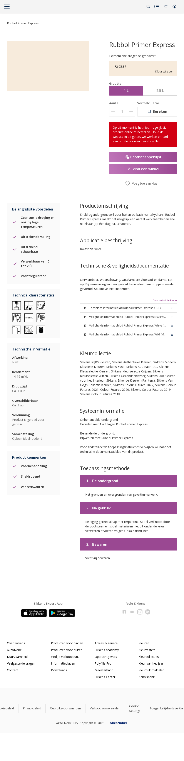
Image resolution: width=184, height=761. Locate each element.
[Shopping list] (157, 6)
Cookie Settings (135, 708)
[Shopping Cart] (165, 6)
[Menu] (7, 6)
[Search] (148, 6)
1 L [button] (126, 90)
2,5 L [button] (160, 90)
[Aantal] (122, 111)
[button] (174, 6)
